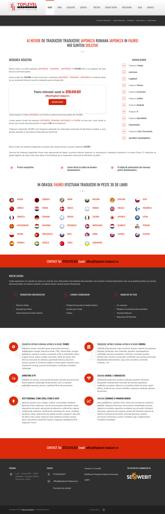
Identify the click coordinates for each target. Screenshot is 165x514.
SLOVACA (121, 233)
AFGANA (20, 199)
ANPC (87, 480)
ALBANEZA (46, 199)
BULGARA (96, 199)
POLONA (20, 233)
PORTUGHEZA (47, 233)
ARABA (69, 199)
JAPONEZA (121, 216)
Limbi (59, 7)
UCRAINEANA (97, 242)
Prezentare (127, 7)
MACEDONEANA (23, 225)
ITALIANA (95, 216)
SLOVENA (146, 233)
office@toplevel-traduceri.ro (102, 261)
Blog (140, 7)
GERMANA (46, 216)
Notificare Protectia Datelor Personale (101, 474)
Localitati (71, 7)
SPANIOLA (20, 242)
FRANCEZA (21, 216)
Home (50, 7)
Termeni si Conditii (92, 468)
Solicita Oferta (57, 102)
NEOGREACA (72, 225)
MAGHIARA (46, 225)
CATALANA (121, 199)
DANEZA (70, 207)
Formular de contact (62, 488)
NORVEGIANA (97, 225)
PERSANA (146, 225)
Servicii (84, 7)
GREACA (70, 216)
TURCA (69, 242)
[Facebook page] (103, 509)
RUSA (69, 233)
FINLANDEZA (147, 207)
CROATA (45, 207)
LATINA (145, 216)
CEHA (145, 199)
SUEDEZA (45, 242)
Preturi (96, 7)
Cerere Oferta (111, 7)
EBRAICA (95, 207)
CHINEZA (20, 207)
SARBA (95, 233)
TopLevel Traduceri (28, 510)
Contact (150, 7)
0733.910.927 (70, 261)
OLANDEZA (121, 225)
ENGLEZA (121, 207)
